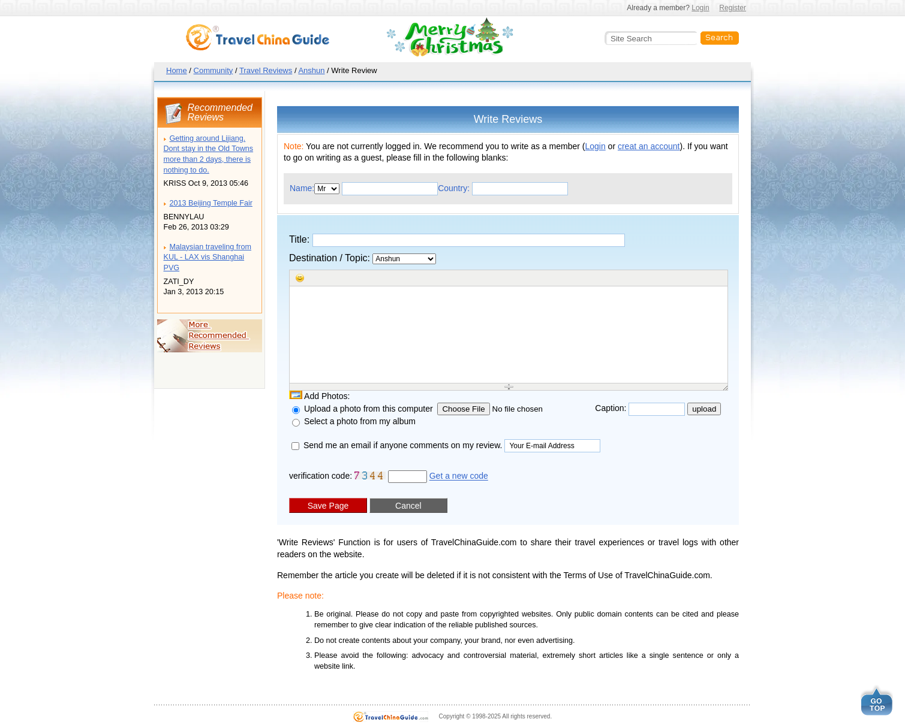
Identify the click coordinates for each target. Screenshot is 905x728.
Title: (457, 240)
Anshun (311, 70)
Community (213, 70)
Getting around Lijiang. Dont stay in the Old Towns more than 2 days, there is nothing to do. (209, 154)
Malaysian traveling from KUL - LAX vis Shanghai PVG (207, 257)
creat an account (649, 146)
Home (176, 70)
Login (700, 8)
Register (732, 8)
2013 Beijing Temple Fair (211, 203)
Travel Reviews (265, 70)
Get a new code (458, 476)
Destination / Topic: (362, 258)
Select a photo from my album (354, 421)
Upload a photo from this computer (364, 408)
